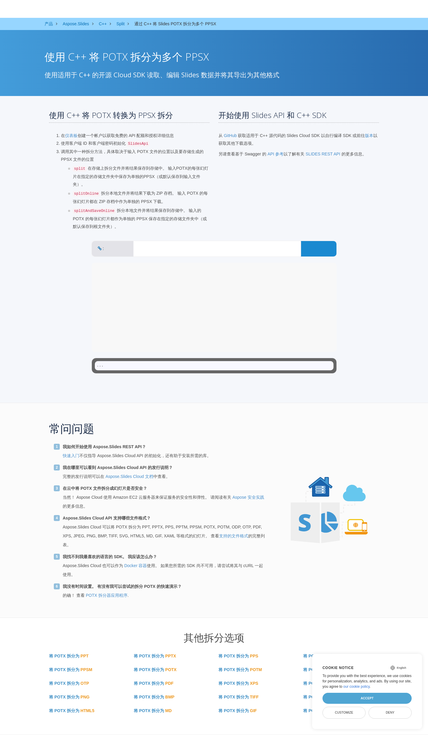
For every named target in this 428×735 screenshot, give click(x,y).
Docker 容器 (135, 565)
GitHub (230, 135)
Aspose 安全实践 (248, 497)
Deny (390, 712)
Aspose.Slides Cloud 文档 (129, 476)
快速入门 (71, 455)
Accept (367, 698)
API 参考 (276, 154)
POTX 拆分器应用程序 (107, 595)
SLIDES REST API (323, 154)
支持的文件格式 (233, 535)
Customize (344, 712)
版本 (369, 135)
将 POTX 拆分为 (69, 656)
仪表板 (71, 135)
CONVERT (318, 248)
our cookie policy (356, 686)
